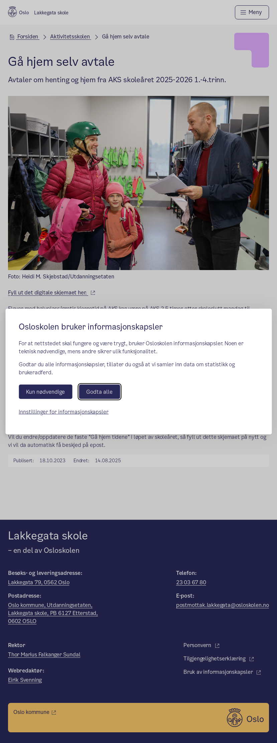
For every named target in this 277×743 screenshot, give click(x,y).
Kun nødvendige (45, 392)
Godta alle (99, 392)
